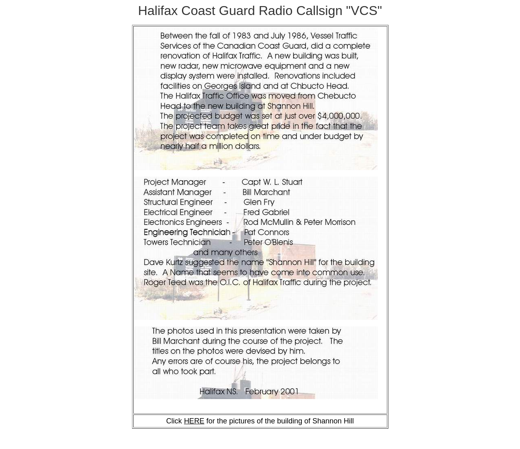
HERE (194, 421)
